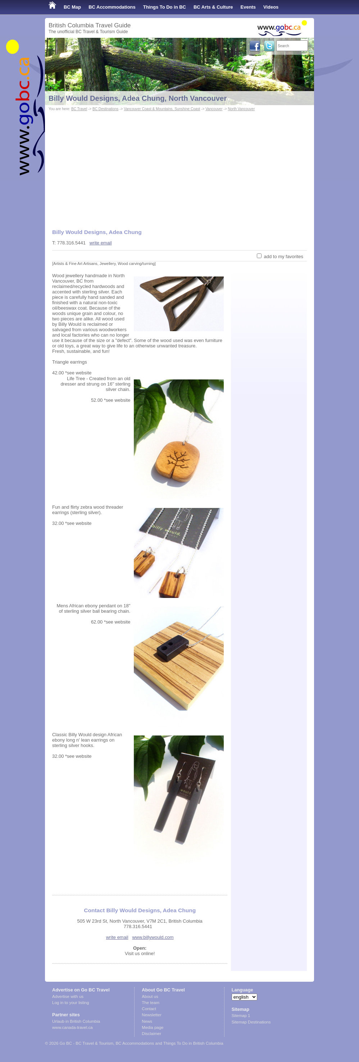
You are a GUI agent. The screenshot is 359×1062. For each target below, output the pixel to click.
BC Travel (79, 109)
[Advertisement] (179, 166)
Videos (270, 7)
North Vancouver (241, 109)
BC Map (72, 7)
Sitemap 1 (241, 1015)
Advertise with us (67, 996)
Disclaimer (151, 1033)
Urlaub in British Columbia (76, 1021)
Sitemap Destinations (251, 1022)
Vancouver (213, 109)
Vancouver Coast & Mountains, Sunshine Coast (162, 109)
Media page (152, 1027)
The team (150, 1002)
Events (248, 7)
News (147, 1021)
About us (150, 996)
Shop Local (61, 21)
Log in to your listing (70, 1002)
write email (101, 243)
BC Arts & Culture (213, 7)
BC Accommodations (112, 7)
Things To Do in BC (164, 7)
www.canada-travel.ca (72, 1027)
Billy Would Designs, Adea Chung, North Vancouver (138, 98)
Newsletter (151, 1015)
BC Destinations (105, 109)
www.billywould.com (152, 937)
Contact (149, 1009)
